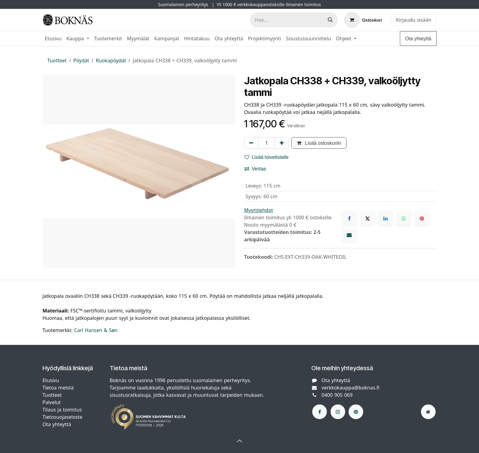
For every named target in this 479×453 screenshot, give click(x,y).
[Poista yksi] (251, 143)
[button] (239, 440)
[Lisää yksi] (282, 143)
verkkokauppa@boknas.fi (351, 388)
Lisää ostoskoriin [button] (319, 143)
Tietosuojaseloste (63, 417)
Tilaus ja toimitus (62, 410)
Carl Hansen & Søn (96, 330)
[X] (367, 218)
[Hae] (330, 19)
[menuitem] (53, 38)
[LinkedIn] (385, 218)
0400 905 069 (337, 395)
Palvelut (51, 402)
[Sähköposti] (349, 235)
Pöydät (81, 60)
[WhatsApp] (404, 218)
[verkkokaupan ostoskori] (363, 20)
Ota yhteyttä (418, 38)
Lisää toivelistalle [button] (266, 157)
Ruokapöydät (111, 60)
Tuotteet (57, 60)
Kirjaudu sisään (413, 20)
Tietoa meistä (58, 388)
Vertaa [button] (255, 169)
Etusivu (50, 380)
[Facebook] (349, 218)
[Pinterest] (422, 218)
